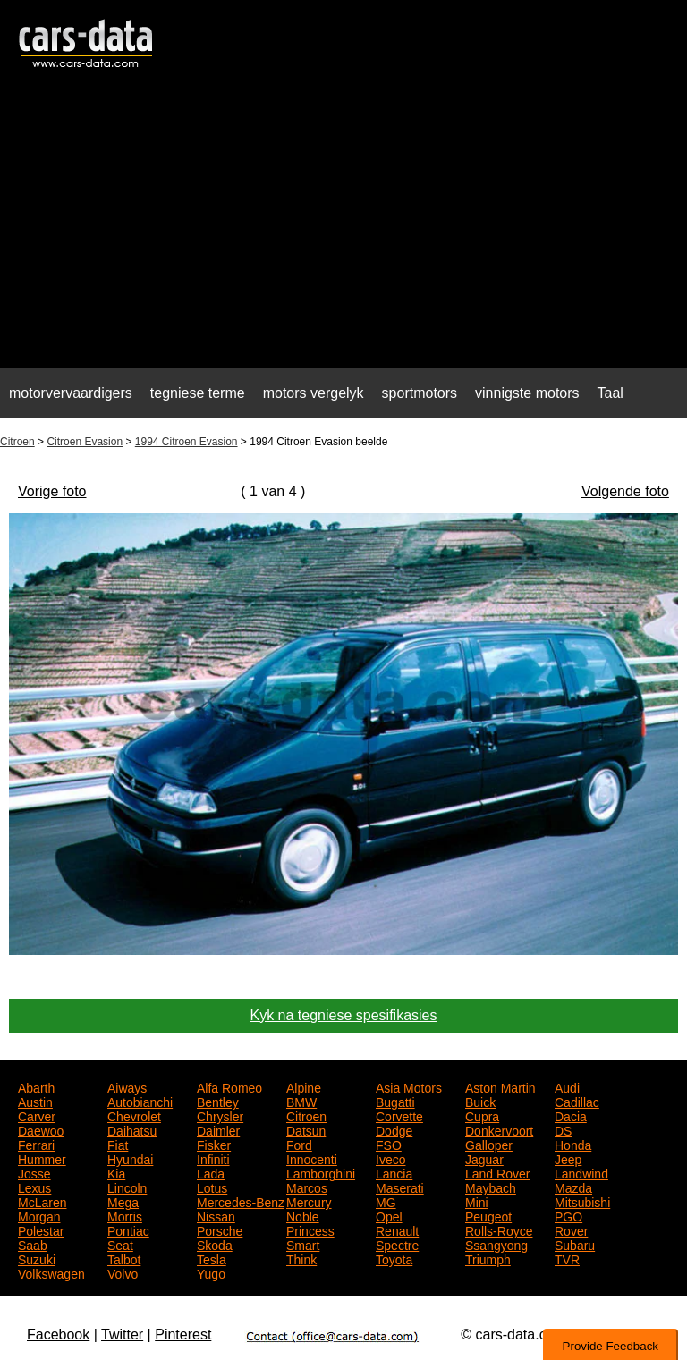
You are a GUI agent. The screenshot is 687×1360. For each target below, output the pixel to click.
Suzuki (36, 1258)
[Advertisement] (343, 229)
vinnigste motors (527, 393)
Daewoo (41, 1129)
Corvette (399, 1115)
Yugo (211, 1272)
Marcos (306, 1186)
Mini (476, 1200)
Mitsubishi (582, 1200)
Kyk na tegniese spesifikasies (343, 1015)
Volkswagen (51, 1272)
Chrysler (220, 1115)
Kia (116, 1172)
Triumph (488, 1258)
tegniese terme (197, 393)
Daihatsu (132, 1129)
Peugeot (488, 1215)
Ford (299, 1143)
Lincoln (127, 1186)
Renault (397, 1229)
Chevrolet (134, 1115)
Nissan (216, 1215)
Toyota (394, 1258)
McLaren (42, 1200)
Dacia (571, 1115)
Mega (123, 1200)
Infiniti (213, 1158)
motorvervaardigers (70, 393)
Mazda (573, 1186)
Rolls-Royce (498, 1229)
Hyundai (130, 1158)
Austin (35, 1100)
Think (301, 1258)
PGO (568, 1215)
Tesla (211, 1258)
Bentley (218, 1100)
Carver (36, 1115)
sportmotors (419, 393)
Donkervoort (499, 1129)
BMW (301, 1100)
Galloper (489, 1143)
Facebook (58, 1334)
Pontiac (128, 1229)
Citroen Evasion (85, 441)
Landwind (581, 1172)
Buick (480, 1100)
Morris (124, 1215)
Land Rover (497, 1172)
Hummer (42, 1158)
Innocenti (311, 1158)
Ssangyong (496, 1243)
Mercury (309, 1200)
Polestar (41, 1229)
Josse (34, 1172)
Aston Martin (500, 1086)
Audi (567, 1086)
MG (386, 1200)
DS (563, 1129)
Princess (310, 1229)
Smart (302, 1243)
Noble (302, 1215)
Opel (389, 1215)
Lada (211, 1172)
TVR (567, 1258)
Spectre (397, 1243)
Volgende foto (625, 491)
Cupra (482, 1115)
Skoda (215, 1243)
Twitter (122, 1334)
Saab (32, 1243)
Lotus (212, 1186)
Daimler (218, 1129)
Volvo (122, 1272)
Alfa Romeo (229, 1086)
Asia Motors (409, 1086)
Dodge (394, 1129)
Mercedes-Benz (240, 1200)
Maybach (490, 1186)
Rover (571, 1229)
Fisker (214, 1143)
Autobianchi (140, 1100)
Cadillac (577, 1100)
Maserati (400, 1186)
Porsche (219, 1229)
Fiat (117, 1143)
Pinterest (183, 1334)
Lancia (394, 1172)
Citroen (17, 441)
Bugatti (395, 1100)
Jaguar (484, 1158)
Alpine (303, 1086)
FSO (389, 1143)
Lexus (34, 1186)
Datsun (306, 1129)
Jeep (568, 1158)
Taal (610, 393)
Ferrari (36, 1143)
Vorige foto (52, 491)
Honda (573, 1143)
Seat (120, 1243)
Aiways (127, 1086)
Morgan (39, 1215)
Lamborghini (320, 1172)
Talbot (123, 1258)
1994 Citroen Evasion (186, 441)
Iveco (390, 1158)
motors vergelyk (313, 393)
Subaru (575, 1243)
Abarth (36, 1086)
